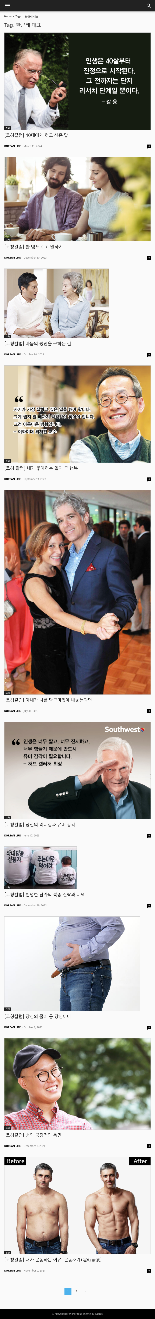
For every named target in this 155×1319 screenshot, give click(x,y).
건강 (8, 1009)
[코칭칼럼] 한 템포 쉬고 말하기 (33, 247)
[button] (7, 5)
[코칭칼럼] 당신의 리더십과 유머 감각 (39, 824)
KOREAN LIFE (12, 146)
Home (7, 16)
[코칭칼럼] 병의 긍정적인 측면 (32, 1135)
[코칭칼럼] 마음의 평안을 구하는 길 (37, 343)
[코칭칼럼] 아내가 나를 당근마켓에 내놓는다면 (48, 700)
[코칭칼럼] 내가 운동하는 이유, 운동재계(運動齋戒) (53, 1260)
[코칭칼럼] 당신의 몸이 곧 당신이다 (37, 1016)
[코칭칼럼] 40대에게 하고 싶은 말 (36, 135)
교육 (8, 128)
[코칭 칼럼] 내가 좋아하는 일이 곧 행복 (41, 468)
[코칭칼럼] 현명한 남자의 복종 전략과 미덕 (44, 894)
